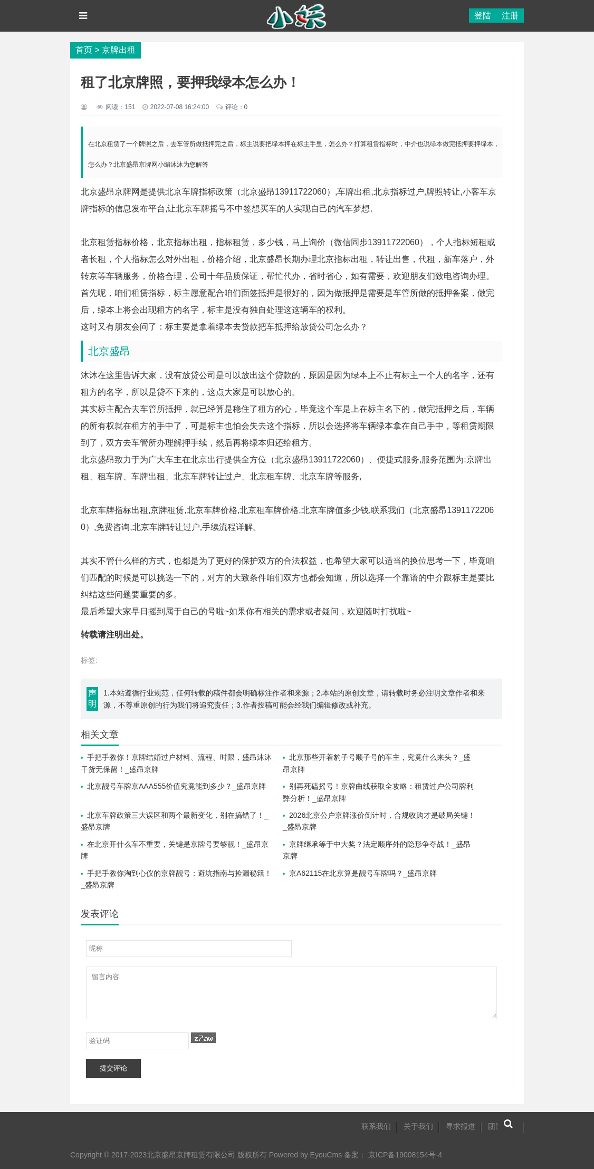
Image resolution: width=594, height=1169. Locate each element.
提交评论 (113, 1068)
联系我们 (376, 1126)
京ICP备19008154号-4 (405, 1155)
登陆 (482, 15)
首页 (83, 49)
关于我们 (418, 1126)
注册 (510, 15)
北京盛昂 (109, 351)
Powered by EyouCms (304, 1155)
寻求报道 (460, 1126)
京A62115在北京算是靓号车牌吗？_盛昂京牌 (363, 873)
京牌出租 (119, 49)
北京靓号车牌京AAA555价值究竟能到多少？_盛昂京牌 (176, 786)
